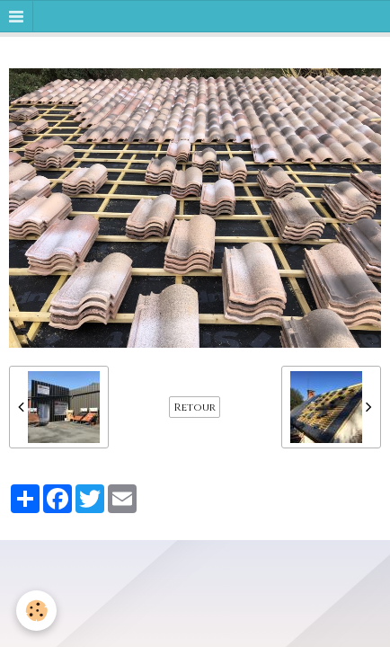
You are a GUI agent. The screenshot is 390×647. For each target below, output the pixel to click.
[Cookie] (36, 610)
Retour (194, 407)
